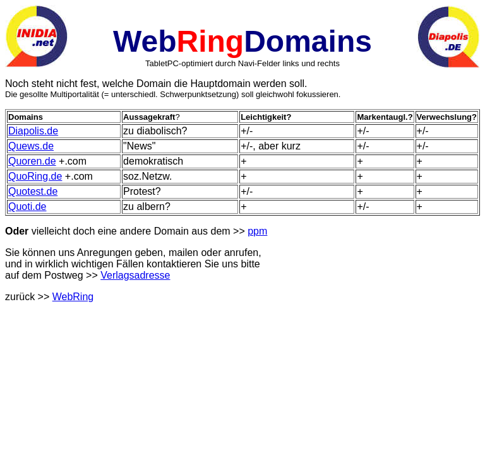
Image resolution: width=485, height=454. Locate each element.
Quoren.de (32, 161)
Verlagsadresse (135, 275)
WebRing (73, 296)
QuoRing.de (35, 176)
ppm (257, 231)
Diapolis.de (33, 130)
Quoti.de (27, 206)
